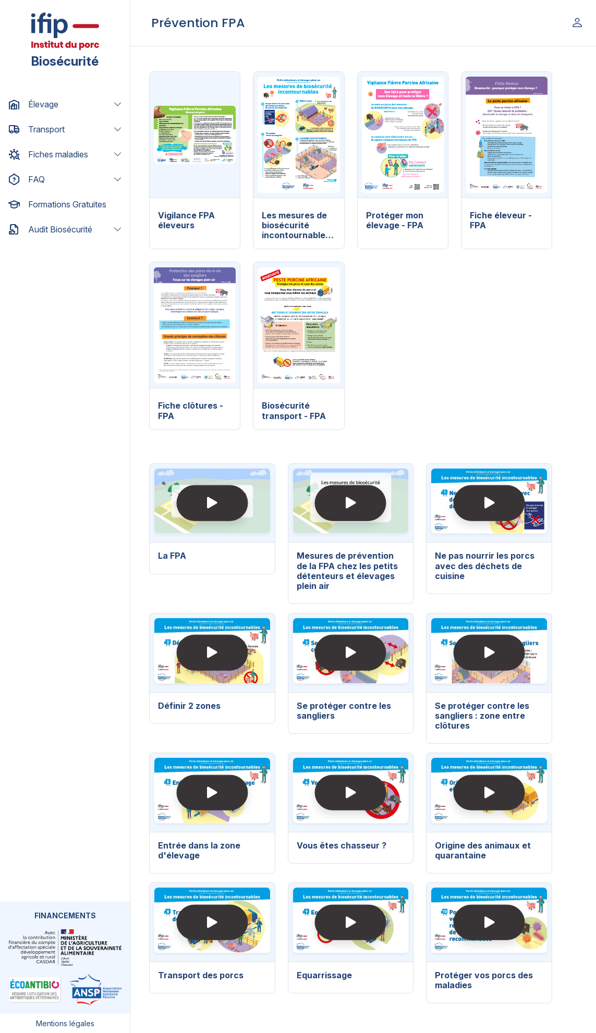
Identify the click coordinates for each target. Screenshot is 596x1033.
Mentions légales (65, 1023)
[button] (65, 104)
